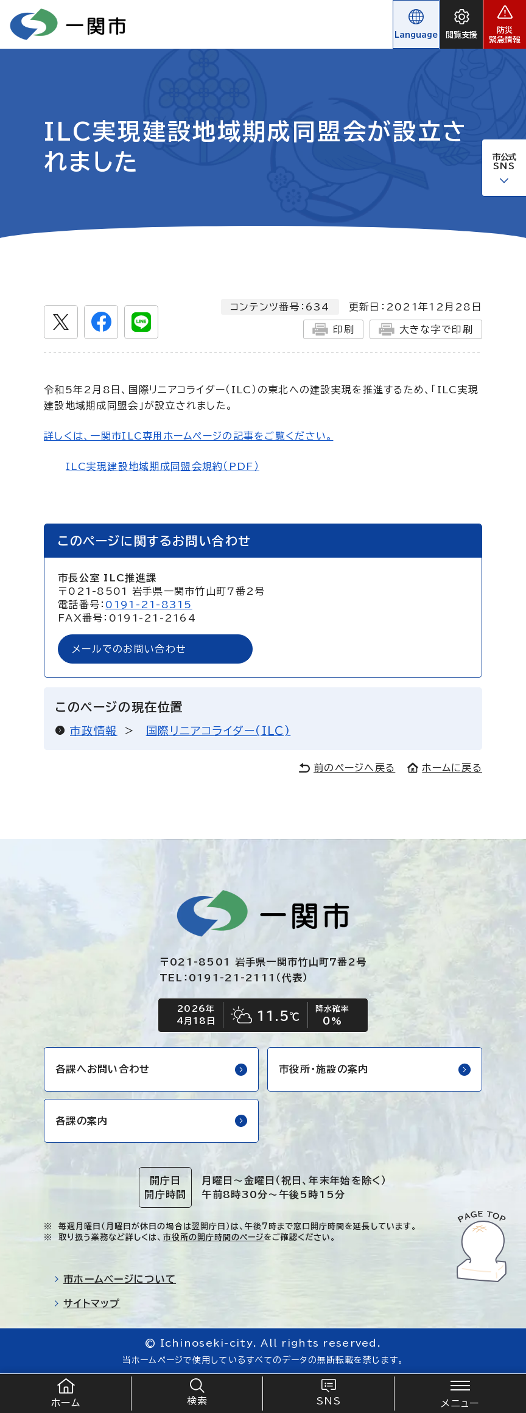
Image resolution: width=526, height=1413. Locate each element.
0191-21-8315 (148, 604)
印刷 (333, 329)
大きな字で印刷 (426, 329)
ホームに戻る (444, 767)
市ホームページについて (115, 1279)
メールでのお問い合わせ (129, 649)
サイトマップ (87, 1303)
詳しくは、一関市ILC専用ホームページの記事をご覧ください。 (188, 436)
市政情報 (93, 730)
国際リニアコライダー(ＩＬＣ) (218, 730)
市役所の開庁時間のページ (213, 1237)
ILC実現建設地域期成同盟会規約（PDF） (162, 466)
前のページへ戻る (347, 767)
